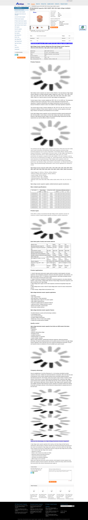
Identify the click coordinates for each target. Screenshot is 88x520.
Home (29, 3)
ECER (69, 519)
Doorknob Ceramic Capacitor (26, 6)
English (71, 0)
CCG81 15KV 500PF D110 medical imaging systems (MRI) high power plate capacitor (21, 510)
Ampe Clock (17, 47)
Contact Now (54, 27)
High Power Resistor (18, 43)
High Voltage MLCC (18, 35)
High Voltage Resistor (18, 41)
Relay (16, 45)
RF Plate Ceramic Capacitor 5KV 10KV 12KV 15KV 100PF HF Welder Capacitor (21, 506)
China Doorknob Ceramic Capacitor (28, 519)
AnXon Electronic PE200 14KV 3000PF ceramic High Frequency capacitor (21, 513)
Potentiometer (17, 49)
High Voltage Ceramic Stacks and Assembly (20, 14)
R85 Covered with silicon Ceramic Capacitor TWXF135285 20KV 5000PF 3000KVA (52, 515)
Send (73, 506)
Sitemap (65, 511)
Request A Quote (64, 3)
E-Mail (61, 511)
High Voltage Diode (18, 39)
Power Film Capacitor (18, 29)
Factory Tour (43, 3)
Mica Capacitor (17, 33)
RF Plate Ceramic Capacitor (21, 504)
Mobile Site (62, 512)
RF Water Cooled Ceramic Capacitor (51, 505)
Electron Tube (17, 37)
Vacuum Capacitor (18, 31)
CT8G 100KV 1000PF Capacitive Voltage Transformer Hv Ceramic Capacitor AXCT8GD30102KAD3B (52, 496)
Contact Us (57, 3)
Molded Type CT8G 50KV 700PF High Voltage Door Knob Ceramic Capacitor (36, 509)
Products (33, 3)
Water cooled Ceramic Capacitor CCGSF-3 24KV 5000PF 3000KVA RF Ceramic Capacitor (52, 509)
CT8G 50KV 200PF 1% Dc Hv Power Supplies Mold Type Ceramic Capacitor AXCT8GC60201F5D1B (60, 496)
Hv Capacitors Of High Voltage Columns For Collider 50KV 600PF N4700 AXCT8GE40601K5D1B (34, 496)
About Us (38, 3)
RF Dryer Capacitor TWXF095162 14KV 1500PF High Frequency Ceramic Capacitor (52, 512)
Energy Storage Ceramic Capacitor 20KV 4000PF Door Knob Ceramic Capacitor (36, 512)
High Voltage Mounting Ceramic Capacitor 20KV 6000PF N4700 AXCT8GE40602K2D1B (43, 496)
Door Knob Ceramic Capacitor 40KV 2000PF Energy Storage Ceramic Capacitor (36, 506)
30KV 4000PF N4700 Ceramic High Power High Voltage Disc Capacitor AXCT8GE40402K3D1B (69, 496)
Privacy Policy (20, 519)
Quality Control (50, 3)
